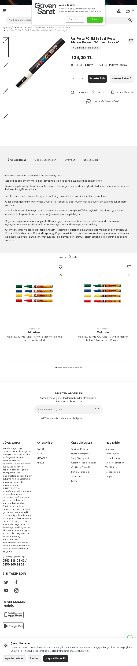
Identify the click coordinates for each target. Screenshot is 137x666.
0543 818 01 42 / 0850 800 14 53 (15, 562)
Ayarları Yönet (14, 658)
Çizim (29, 28)
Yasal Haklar (77, 476)
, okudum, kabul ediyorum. (60, 418)
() (130, 11)
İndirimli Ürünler (113, 458)
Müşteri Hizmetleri (114, 463)
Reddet (34, 658)
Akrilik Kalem (64, 28)
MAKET (40, 463)
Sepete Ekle (97, 78)
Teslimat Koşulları (80, 449)
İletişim (109, 476)
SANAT (20, 28)
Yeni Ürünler (111, 467)
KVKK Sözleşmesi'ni (50, 418)
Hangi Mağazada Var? (103, 101)
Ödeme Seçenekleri (45, 160)
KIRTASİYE (42, 458)
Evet (94, 19)
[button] (56, 367)
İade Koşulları (90, 160)
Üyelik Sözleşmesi (80, 454)
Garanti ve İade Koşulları (83, 463)
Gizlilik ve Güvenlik (80, 467)
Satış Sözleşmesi (80, 458)
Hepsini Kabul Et (56, 658)
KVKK (74, 481)
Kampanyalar (112, 454)
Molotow (34, 332)
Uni (86, 48)
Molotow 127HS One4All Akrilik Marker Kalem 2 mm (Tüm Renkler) (34, 339)
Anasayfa (8, 28)
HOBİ (39, 454)
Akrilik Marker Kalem (45, 28)
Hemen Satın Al (122, 78)
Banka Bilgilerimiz (80, 472)
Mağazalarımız (112, 472)
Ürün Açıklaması (17, 160)
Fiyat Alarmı (79, 92)
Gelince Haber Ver (122, 92)
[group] (40, 63)
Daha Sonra (75, 19)
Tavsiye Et (99, 92)
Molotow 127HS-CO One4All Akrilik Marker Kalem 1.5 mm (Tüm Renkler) (103, 339)
